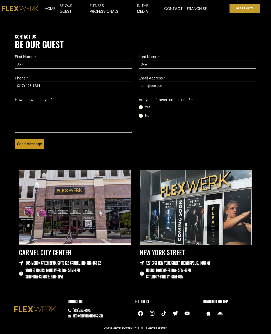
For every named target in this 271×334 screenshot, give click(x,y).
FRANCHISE (197, 8)
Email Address (152, 78)
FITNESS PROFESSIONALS (104, 8)
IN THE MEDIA (142, 8)
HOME (50, 8)
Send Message (29, 144)
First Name (25, 56)
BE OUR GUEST (66, 8)
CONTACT (173, 8)
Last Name (149, 56)
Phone (21, 78)
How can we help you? (34, 99)
